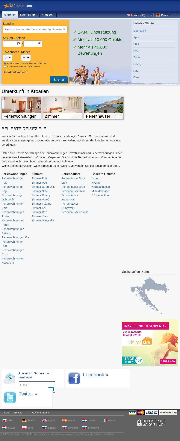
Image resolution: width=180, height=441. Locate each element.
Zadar (137, 57)
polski (30, 428)
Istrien (95, 178)
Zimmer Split (39, 191)
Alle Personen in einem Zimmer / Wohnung (25, 63)
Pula (136, 44)
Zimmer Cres (40, 216)
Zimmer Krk (39, 207)
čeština (11, 420)
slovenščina (93, 428)
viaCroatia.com (21, 5)
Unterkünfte (28, 14)
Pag (135, 70)
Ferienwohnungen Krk (15, 237)
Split (136, 37)
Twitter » (28, 394)
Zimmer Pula (40, 178)
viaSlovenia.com (40, 412)
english (51, 420)
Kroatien (47, 14)
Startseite (10, 14)
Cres (136, 77)
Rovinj (137, 64)
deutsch (31, 420)
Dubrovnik (139, 30)
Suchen (59, 79)
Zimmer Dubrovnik (43, 186)
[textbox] (29, 29)
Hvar (136, 50)
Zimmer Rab (39, 212)
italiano (111, 420)
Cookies (6, 412)
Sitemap (18, 412)
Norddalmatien (101, 186)
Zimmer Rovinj (41, 195)
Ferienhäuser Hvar (73, 191)
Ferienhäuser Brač (73, 186)
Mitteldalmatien (101, 191)
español (71, 420)
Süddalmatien (100, 195)
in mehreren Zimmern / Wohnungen (22, 66)
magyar (11, 428)
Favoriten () (138, 15)
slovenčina (73, 428)
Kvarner (97, 182)
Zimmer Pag (39, 182)
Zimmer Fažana (41, 203)
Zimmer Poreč (40, 199)
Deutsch (165, 15)
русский (52, 428)
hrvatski (91, 420)
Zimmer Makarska (43, 220)
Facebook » (95, 374)
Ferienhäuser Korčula (75, 212)
